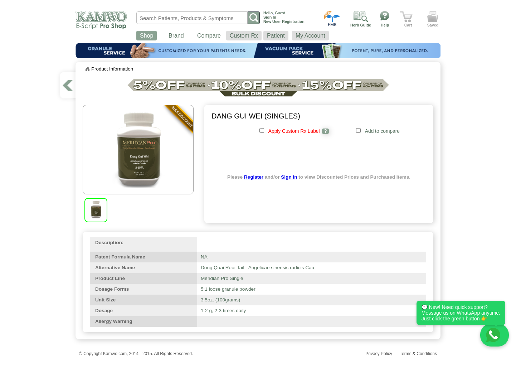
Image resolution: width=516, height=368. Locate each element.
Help (385, 25)
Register (253, 177)
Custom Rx (244, 36)
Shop (146, 36)
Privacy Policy (378, 353)
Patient (276, 36)
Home (87, 69)
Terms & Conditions (418, 353)
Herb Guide (360, 25)
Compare (209, 36)
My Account (310, 36)
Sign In (289, 177)
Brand (176, 36)
